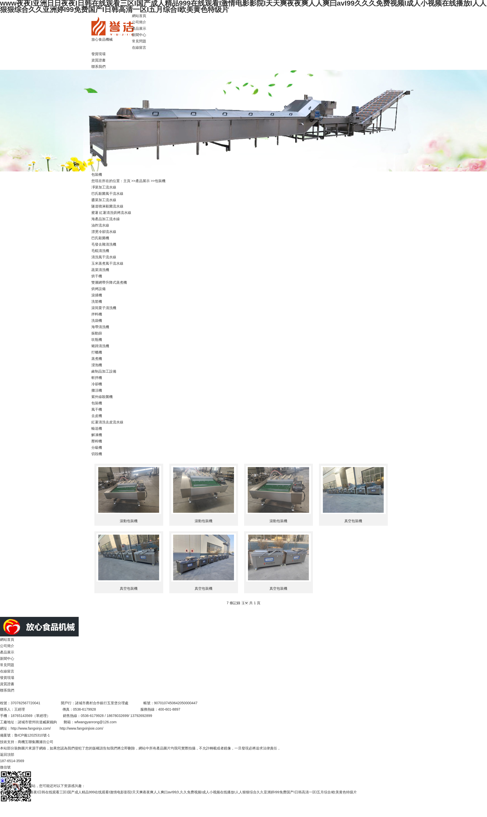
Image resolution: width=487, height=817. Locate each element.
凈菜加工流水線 (103, 187)
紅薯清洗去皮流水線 (107, 422)
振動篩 (96, 333)
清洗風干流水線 (103, 257)
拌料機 (96, 314)
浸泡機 (96, 365)
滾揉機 (96, 295)
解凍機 (96, 435)
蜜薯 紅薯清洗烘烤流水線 (111, 213)
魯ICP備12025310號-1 (32, 735)
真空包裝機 (353, 521)
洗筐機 (96, 301)
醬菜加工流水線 (103, 200)
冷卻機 (96, 384)
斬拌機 (96, 378)
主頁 (126, 181)
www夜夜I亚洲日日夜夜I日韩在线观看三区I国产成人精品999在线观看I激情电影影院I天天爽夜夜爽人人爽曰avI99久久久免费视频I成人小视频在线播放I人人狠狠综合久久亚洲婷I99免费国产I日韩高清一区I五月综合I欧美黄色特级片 (178, 792)
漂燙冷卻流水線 (103, 232)
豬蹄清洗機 (100, 346)
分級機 (96, 447)
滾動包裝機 (129, 521)
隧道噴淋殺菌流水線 (107, 206)
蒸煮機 (96, 359)
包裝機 (160, 181)
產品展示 (143, 181)
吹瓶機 (96, 340)
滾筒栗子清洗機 (103, 308)
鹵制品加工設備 (103, 371)
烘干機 (96, 276)
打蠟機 (96, 352)
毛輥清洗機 (100, 251)
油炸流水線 (100, 225)
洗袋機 (96, 320)
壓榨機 (96, 441)
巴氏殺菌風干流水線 (107, 193)
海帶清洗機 (100, 327)
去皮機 (96, 416)
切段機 (96, 454)
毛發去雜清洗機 (103, 244)
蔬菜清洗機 (100, 270)
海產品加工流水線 (105, 219)
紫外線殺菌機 (102, 397)
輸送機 (96, 428)
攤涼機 (96, 390)
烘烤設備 (98, 289)
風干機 (96, 409)
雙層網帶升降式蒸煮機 (109, 282)
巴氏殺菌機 (100, 238)
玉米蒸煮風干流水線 (107, 263)
